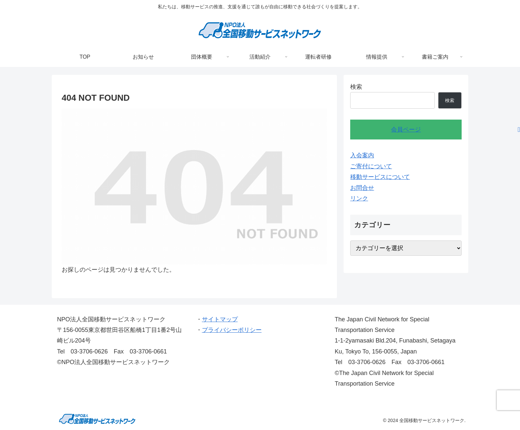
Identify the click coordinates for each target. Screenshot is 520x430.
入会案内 (362, 155)
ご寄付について (371, 166)
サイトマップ (220, 319)
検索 (356, 86)
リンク (359, 198)
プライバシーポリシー (232, 330)
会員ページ (406, 129)
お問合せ (362, 188)
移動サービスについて (380, 177)
